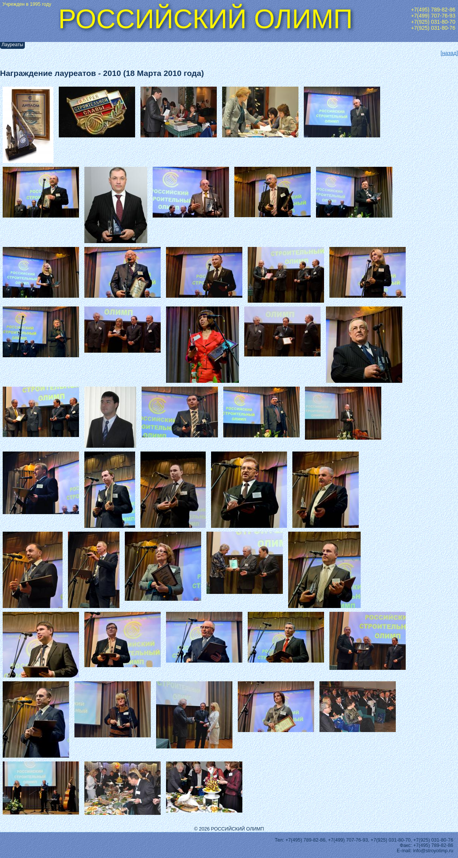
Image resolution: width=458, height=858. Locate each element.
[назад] (449, 53)
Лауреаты (12, 44)
